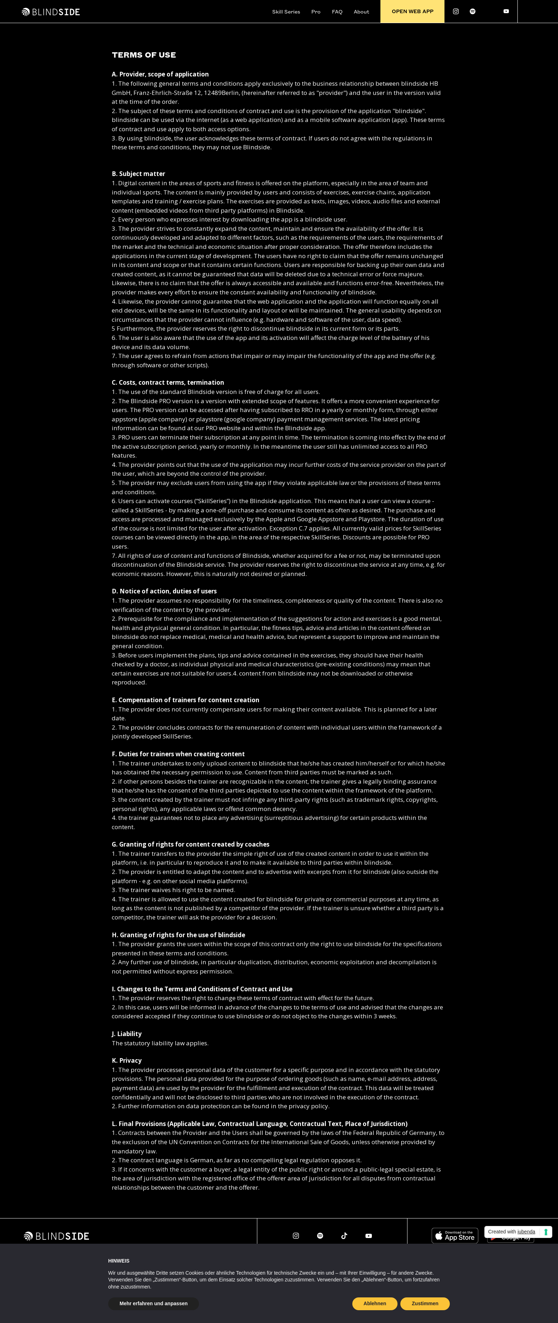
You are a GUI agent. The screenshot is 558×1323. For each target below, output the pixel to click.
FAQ (337, 11)
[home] (51, 11)
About (361, 11)
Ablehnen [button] (375, 1303)
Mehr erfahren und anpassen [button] (154, 1303)
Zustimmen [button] (425, 1303)
